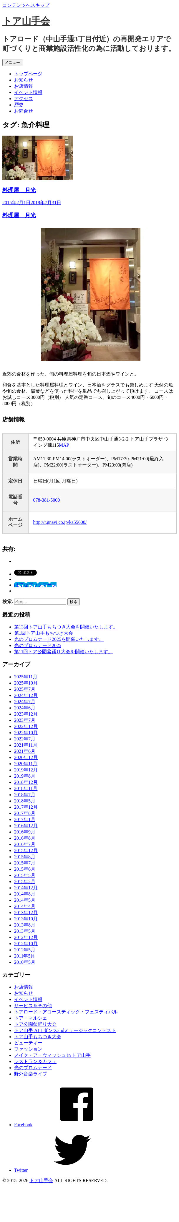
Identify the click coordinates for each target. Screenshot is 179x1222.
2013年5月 (24, 931)
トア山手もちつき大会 (37, 1036)
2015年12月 (26, 850)
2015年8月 (24, 856)
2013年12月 (26, 912)
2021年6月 (24, 751)
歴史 (19, 104)
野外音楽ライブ (30, 1073)
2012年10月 (26, 943)
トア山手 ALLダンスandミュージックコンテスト (65, 1030)
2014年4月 (24, 906)
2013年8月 (24, 924)
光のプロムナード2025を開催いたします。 (59, 639)
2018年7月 (24, 794)
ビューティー (28, 1042)
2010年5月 (24, 962)
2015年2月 (24, 881)
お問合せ (23, 110)
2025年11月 (25, 676)
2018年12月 (26, 782)
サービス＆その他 (33, 1005)
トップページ (28, 73)
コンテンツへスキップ (25, 5)
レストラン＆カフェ (35, 1061)
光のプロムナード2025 (37, 645)
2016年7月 (24, 844)
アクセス (23, 98)
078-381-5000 (46, 500)
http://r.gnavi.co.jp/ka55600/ (60, 522)
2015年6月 (24, 869)
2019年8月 (24, 776)
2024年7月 (24, 701)
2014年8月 (24, 893)
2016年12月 (26, 825)
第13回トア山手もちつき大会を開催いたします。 (66, 626)
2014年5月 (24, 900)
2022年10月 (26, 732)
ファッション (28, 1049)
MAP (64, 445)
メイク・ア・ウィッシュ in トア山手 (52, 1055)
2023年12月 (26, 713)
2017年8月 (24, 813)
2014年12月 (26, 887)
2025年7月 (24, 689)
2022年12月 (26, 726)
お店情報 (23, 86)
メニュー (12, 62)
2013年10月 (26, 918)
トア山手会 (26, 21)
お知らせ (23, 79)
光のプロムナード (33, 1067)
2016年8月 (24, 838)
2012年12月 (26, 937)
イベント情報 (28, 92)
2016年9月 (24, 831)
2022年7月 (24, 738)
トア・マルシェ (30, 1017)
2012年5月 (24, 949)
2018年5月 (24, 800)
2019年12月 (26, 769)
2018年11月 (25, 788)
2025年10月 (26, 682)
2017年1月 (24, 819)
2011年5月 (24, 955)
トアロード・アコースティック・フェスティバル (66, 1011)
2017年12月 (26, 807)
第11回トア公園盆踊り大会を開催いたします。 (63, 651)
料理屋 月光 (19, 190)
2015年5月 (24, 875)
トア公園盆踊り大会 (35, 1024)
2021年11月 (25, 745)
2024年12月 (26, 695)
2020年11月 (25, 763)
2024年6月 (24, 707)
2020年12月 (26, 757)
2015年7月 (24, 862)
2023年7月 (24, 720)
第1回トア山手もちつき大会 (43, 633)
